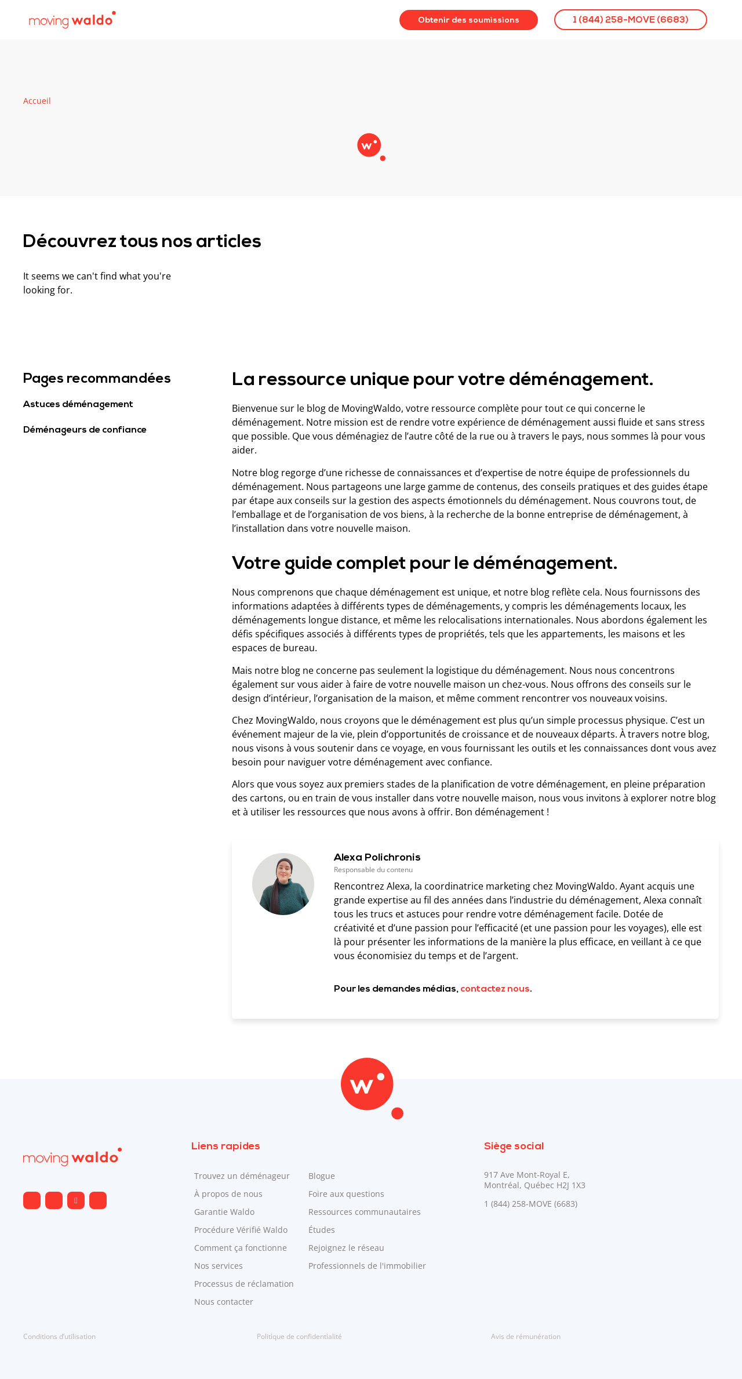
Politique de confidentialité (299, 1336)
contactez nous (495, 989)
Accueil (37, 100)
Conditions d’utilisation (59, 1336)
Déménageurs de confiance (85, 430)
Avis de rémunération (526, 1336)
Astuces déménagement (78, 404)
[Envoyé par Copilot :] (475, 702)
